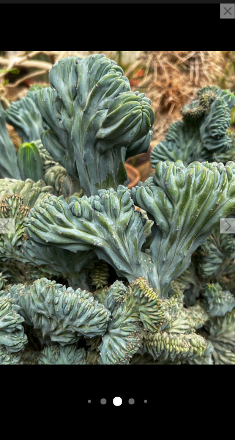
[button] (7, 225)
